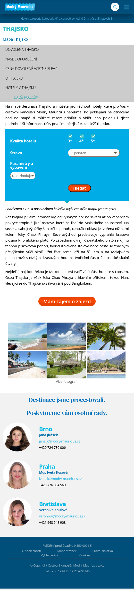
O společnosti (31, 552)
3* (71, 138)
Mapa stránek (66, 552)
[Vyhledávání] (115, 7)
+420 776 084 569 (52, 486)
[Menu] (125, 7)
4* (82, 138)
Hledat (79, 188)
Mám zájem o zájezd (67, 303)
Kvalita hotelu (23, 141)
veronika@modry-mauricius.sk (62, 517)
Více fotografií (67, 382)
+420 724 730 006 (52, 449)
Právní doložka (102, 552)
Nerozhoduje (22, 175)
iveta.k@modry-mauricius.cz (60, 480)
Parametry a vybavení (21, 165)
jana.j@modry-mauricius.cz (59, 442)
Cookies (84, 556)
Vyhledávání (49, 556)
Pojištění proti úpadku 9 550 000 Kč (67, 547)
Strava (16, 153)
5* (93, 138)
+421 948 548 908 (52, 524)
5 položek (78, 153)
